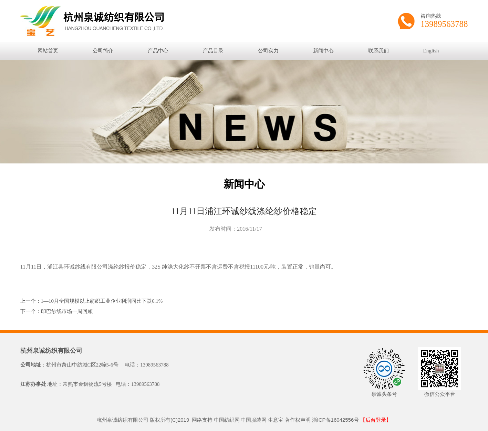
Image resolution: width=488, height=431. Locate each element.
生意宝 (275, 420)
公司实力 (268, 50)
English (431, 50)
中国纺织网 (227, 420)
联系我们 (378, 50)
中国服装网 (254, 420)
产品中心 (158, 50)
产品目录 (213, 50)
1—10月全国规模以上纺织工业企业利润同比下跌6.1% (102, 301)
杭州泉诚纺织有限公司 (51, 350)
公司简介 (103, 50)
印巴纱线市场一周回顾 (67, 311)
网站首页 (48, 50)
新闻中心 (323, 50)
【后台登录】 (375, 420)
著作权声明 (298, 420)
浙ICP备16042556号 (335, 420)
